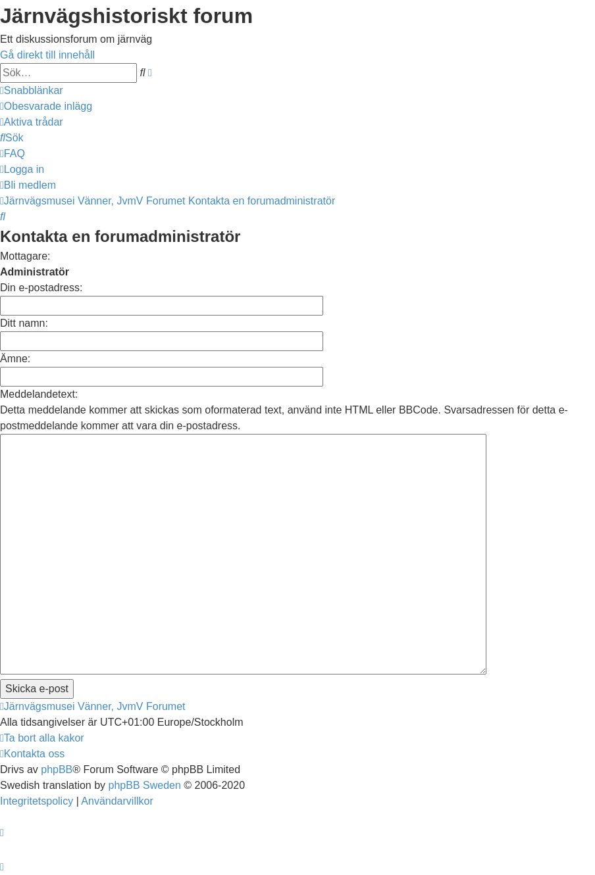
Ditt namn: (24, 323)
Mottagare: (25, 256)
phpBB (56, 769)
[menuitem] (46, 106)
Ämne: (15, 358)
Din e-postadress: (41, 287)
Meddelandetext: (39, 394)
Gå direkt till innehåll (47, 54)
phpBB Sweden (145, 785)
